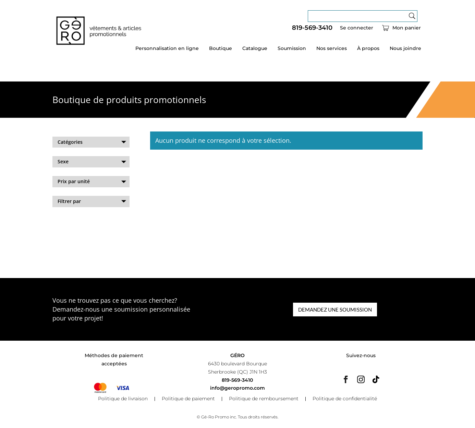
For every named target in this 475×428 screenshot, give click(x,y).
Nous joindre (405, 48)
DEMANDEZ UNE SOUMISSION (335, 309)
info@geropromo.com (237, 388)
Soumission (292, 48)
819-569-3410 (312, 28)
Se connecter (356, 28)
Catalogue (254, 48)
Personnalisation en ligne (167, 48)
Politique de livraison (123, 399)
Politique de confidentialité (345, 399)
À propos (368, 48)
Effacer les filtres (72, 219)
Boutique (220, 48)
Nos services (331, 48)
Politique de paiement (188, 399)
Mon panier (406, 28)
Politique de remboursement (264, 399)
